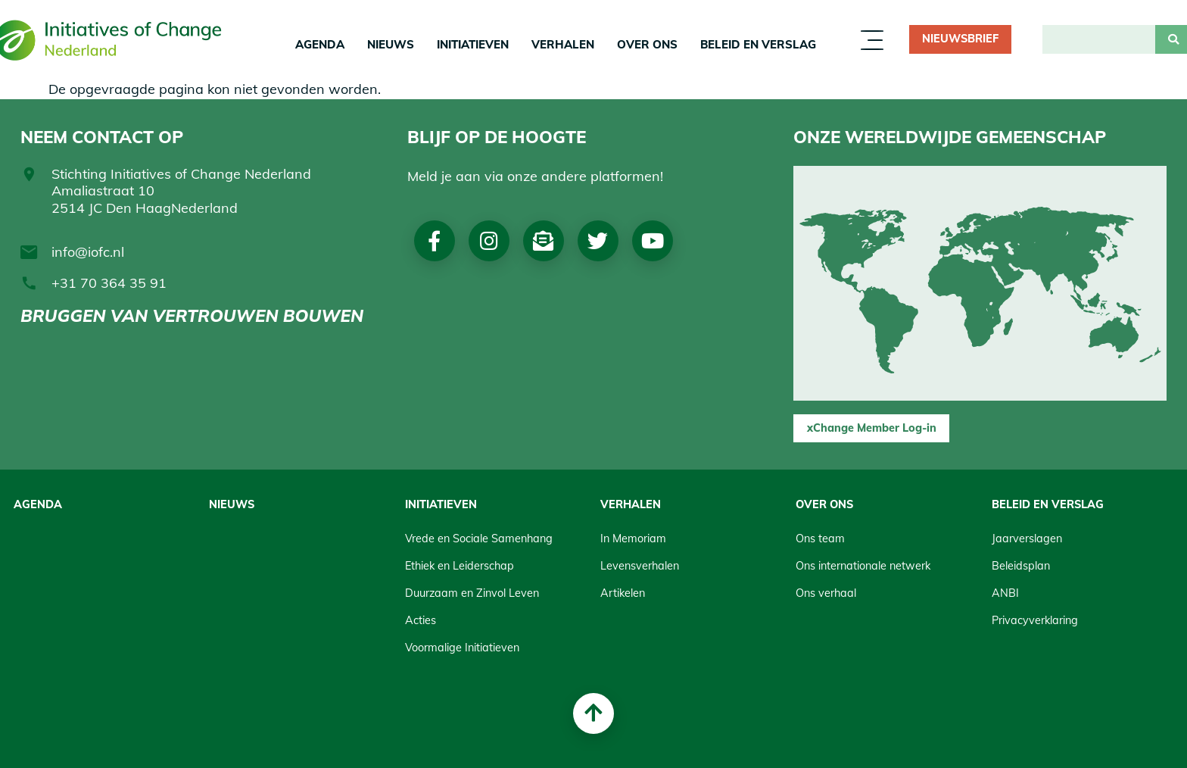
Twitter (598, 240)
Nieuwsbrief (960, 38)
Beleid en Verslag (758, 44)
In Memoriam (633, 538)
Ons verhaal (826, 593)
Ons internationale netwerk (863, 566)
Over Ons (647, 44)
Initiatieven (473, 44)
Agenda (319, 44)
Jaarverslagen (1027, 538)
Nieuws (390, 44)
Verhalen (562, 44)
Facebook (434, 240)
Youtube (653, 240)
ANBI (1005, 593)
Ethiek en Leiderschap (459, 566)
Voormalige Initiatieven (462, 647)
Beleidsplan (1021, 566)
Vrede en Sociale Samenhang (479, 538)
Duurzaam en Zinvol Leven (472, 593)
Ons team (820, 538)
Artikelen (622, 593)
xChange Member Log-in (871, 428)
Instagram (489, 240)
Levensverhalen (639, 566)
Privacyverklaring (1035, 620)
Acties (420, 620)
